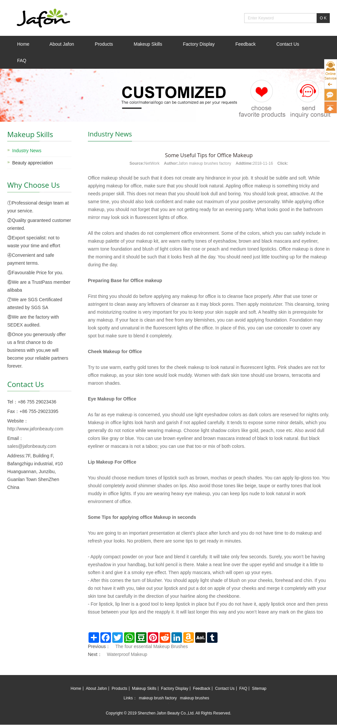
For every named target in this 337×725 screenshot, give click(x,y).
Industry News (26, 150)
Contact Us (287, 44)
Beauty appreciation (32, 162)
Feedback (245, 44)
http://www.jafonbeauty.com (35, 428)
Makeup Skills (148, 44)
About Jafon (61, 44)
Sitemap (259, 688)
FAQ (21, 60)
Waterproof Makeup (127, 654)
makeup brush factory (158, 698)
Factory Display (199, 44)
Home (23, 44)
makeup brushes (194, 698)
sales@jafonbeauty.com (31, 446)
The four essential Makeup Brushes (151, 646)
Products (104, 44)
